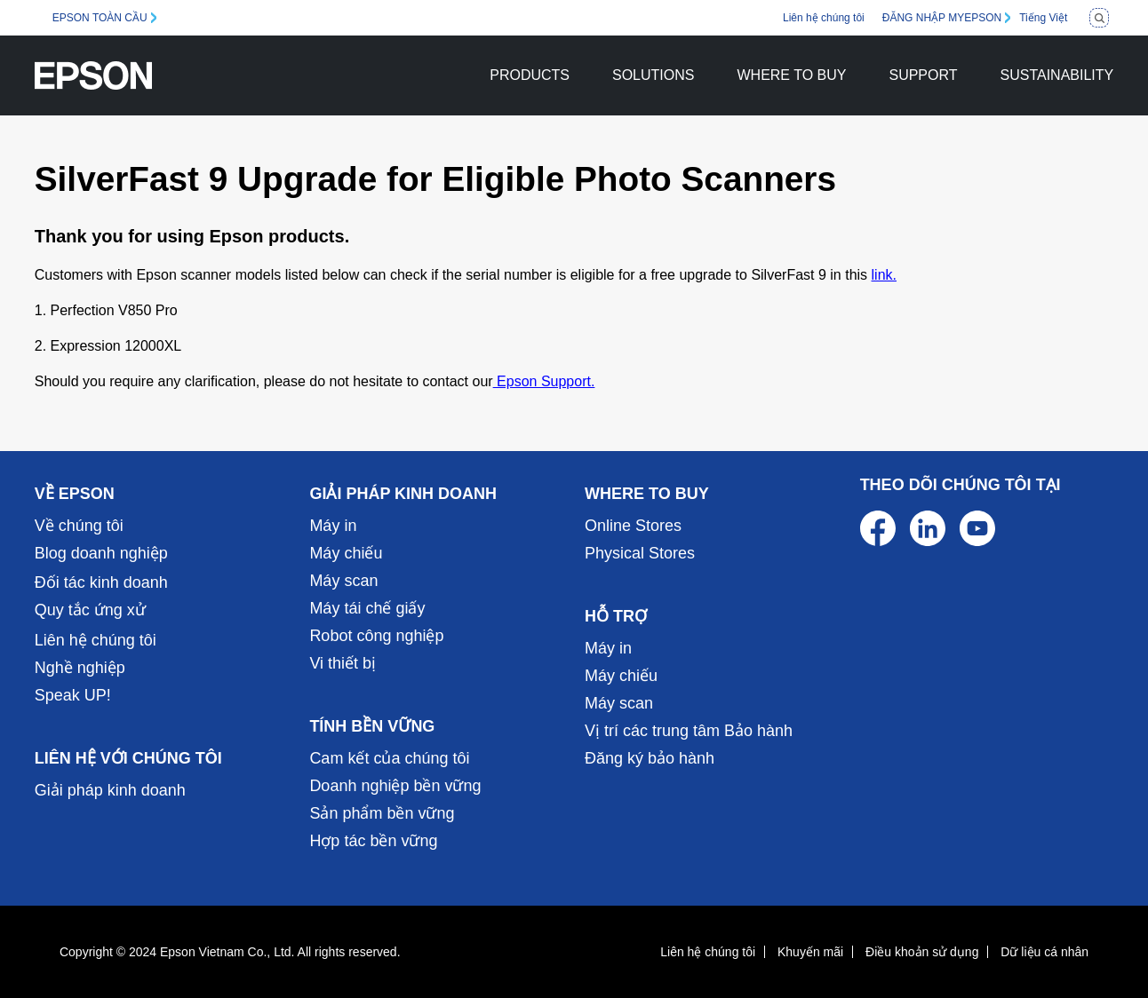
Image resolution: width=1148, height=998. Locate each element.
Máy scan (343, 581)
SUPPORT (923, 75)
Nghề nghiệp (80, 668)
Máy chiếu (345, 553)
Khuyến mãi (810, 952)
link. (884, 274)
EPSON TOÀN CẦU (99, 18)
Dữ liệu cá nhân (1044, 952)
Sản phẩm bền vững (381, 813)
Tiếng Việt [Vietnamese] (1043, 18)
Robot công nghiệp (376, 636)
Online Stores (633, 526)
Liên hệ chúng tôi (824, 18)
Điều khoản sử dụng (921, 952)
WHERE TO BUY (791, 75)
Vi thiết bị (342, 663)
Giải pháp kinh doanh (110, 790)
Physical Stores (640, 553)
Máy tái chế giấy (367, 608)
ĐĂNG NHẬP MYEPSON (941, 18)
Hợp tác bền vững (373, 841)
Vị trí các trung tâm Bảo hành (689, 731)
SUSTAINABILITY (1057, 75)
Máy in (332, 526)
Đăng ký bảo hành (649, 758)
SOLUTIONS (653, 75)
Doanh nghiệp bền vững (395, 786)
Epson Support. (544, 381)
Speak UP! (73, 695)
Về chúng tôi (79, 526)
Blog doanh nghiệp (101, 553)
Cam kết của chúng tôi (389, 758)
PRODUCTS (530, 75)
